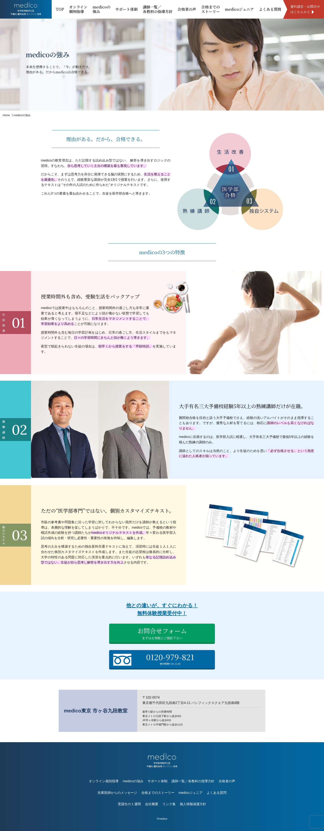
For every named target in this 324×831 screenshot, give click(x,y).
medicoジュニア (239, 9)
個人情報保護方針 (193, 804)
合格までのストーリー (210, 9)
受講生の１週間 (129, 804)
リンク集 (169, 804)
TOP (60, 9)
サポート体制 (126, 9)
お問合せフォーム (162, 633)
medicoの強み (101, 9)
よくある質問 (270, 9)
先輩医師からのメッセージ (117, 792)
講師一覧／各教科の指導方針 (158, 9)
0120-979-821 (163, 658)
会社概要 (151, 804)
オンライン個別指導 (78, 9)
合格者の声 (186, 9)
